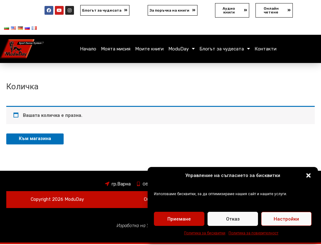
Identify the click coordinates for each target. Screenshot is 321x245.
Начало (88, 49)
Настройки (286, 219)
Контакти (265, 49)
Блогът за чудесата (224, 49)
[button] (308, 175)
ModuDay (181, 49)
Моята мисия (115, 49)
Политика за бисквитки (204, 233)
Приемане (179, 219)
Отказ (233, 219)
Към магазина (35, 139)
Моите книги (149, 49)
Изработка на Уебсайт (139, 226)
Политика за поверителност (253, 233)
